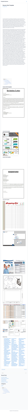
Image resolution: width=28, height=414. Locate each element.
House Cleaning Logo (3, 379)
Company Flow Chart (3, 380)
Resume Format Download (22, 347)
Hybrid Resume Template (14, 346)
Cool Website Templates (7, 358)
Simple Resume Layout (21, 343)
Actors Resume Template (22, 360)
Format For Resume (21, 345)
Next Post (25, 369)
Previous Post (3, 369)
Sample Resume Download (7, 353)
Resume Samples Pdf (14, 365)
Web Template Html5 (6, 339)
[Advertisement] (9, 13)
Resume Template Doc (14, 360)
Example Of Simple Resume (22, 344)
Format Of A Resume (21, 346)
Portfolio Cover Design (6, 341)
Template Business (4, 1)
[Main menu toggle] (26, 1)
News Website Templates (7, 352)
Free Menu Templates (21, 359)
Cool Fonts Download (21, 341)
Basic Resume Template (14, 353)
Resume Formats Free (6, 347)
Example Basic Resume (14, 355)
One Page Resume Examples (15, 347)
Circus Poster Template (4, 377)
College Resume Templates (7, 344)
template (2, 385)
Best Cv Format (13, 351)
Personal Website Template (15, 345)
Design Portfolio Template (7, 340)
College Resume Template (15, 359)
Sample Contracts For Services (5, 378)
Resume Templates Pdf (14, 344)
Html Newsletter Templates (7, 361)
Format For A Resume (21, 352)
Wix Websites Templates (7, 362)
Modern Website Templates (15, 352)
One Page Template (21, 365)
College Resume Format (21, 361)
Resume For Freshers (14, 354)
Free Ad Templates (6, 365)
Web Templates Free (14, 343)
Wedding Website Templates (22, 338)
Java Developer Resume (21, 362)
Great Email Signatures (14, 358)
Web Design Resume (6, 343)
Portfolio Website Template (7, 338)
